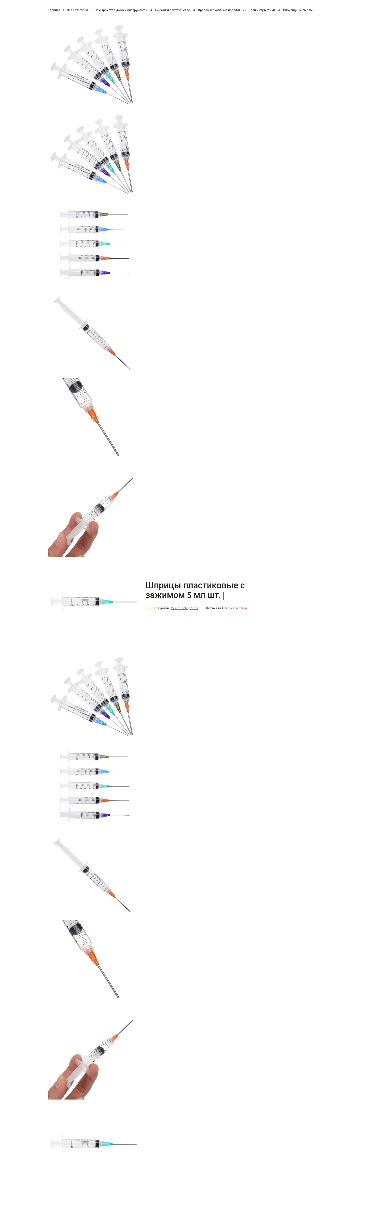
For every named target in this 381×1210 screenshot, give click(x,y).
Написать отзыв (236, 608)
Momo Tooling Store (184, 608)
